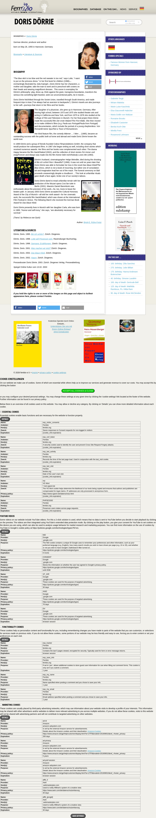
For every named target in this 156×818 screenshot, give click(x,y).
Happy (34, 258)
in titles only (130, 23)
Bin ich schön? (37, 234)
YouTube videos (7, 516)
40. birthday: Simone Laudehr (124, 278)
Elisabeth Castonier (119, 122)
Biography (18, 54)
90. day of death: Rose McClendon (126, 293)
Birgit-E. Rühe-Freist (92, 222)
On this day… (110, 9)
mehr (138, 138)
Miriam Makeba (117, 102)
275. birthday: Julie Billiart (122, 268)
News (123, 9)
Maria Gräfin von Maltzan (122, 114)
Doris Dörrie (31, 36)
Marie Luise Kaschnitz (120, 107)
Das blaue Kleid (38, 253)
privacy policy (45, 372)
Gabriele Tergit (117, 98)
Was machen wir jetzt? (41, 248)
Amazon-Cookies (94, 731)
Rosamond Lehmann (120, 135)
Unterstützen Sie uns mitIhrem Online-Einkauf (61, 329)
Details (5, 419)
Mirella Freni (116, 130)
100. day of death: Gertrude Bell (124, 282)
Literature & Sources (33, 54)
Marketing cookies (10, 704)
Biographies (80, 9)
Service (133, 9)
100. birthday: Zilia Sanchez (123, 263)
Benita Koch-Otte (118, 127)
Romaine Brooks (118, 118)
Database (95, 9)
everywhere (130, 21)
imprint (35, 372)
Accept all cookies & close (78, 391)
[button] (93, 77)
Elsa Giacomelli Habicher (122, 110)
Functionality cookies (12, 626)
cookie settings (59, 372)
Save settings (78, 815)
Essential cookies (9, 411)
